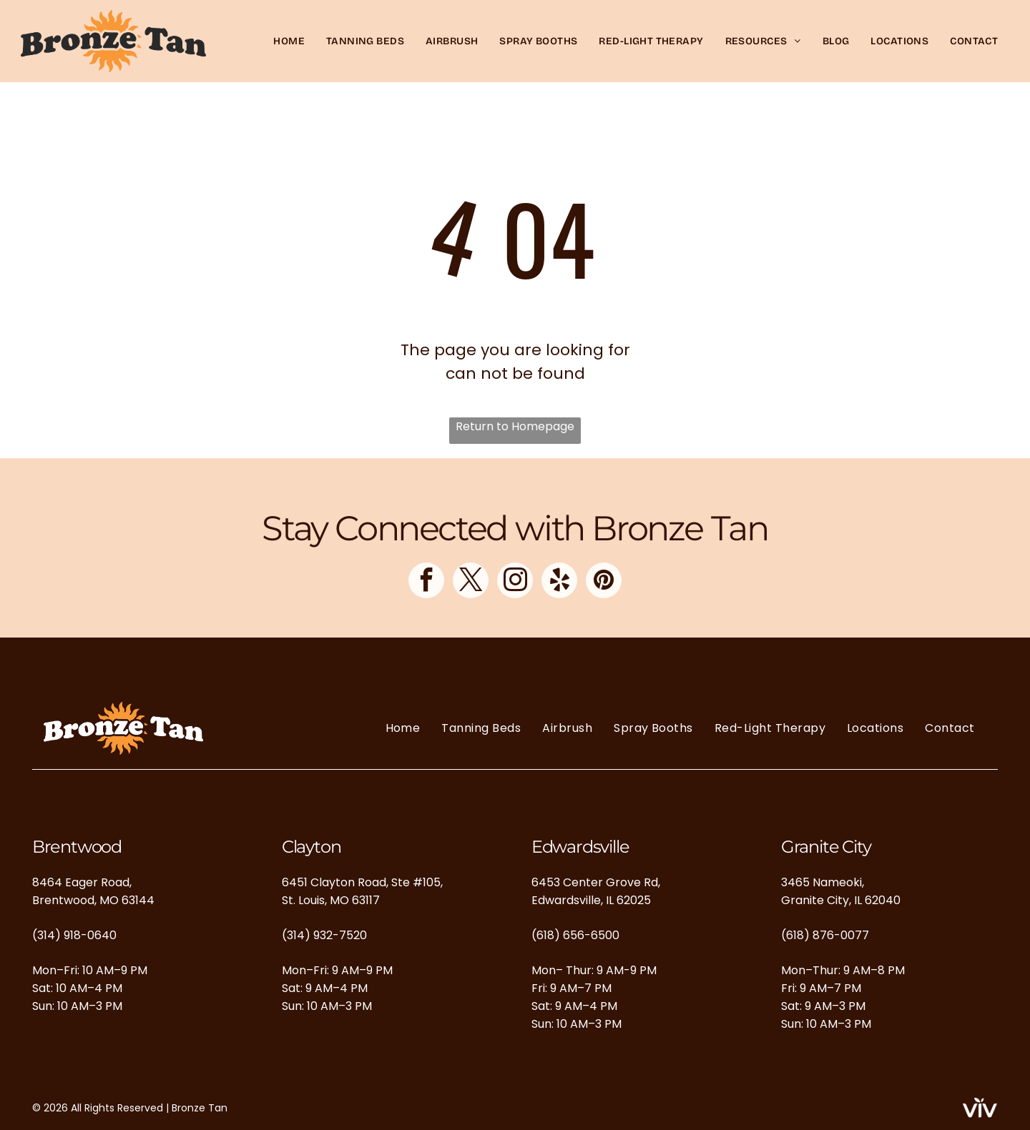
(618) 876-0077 (825, 935)
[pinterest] (604, 582)
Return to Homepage (515, 426)
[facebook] (426, 582)
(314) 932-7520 (324, 935)
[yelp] (559, 582)
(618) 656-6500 (575, 935)
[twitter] (471, 582)
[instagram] (515, 582)
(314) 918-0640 (74, 935)
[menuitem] (289, 41)
